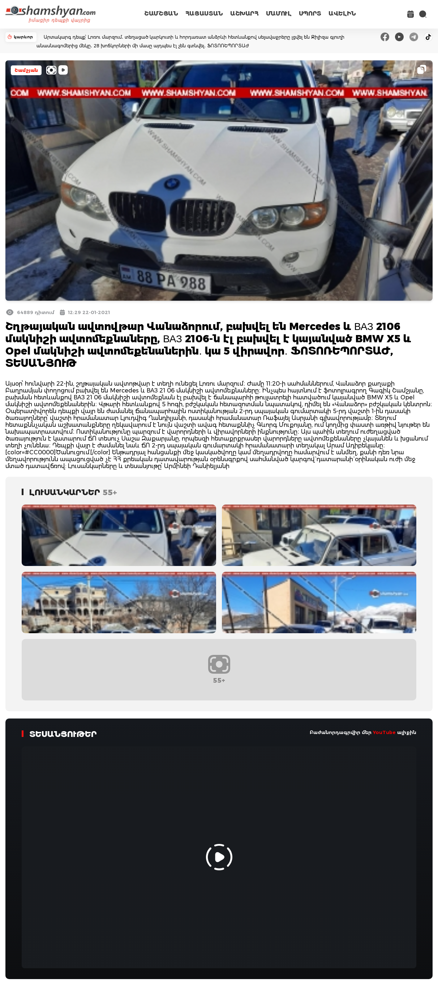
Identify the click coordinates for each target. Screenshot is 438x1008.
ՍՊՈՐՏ (310, 13)
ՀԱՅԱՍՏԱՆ (204, 13)
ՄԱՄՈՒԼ (279, 13)
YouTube (384, 732)
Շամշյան (26, 70)
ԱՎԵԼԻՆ (342, 13)
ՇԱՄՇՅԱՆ (161, 13)
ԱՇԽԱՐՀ (244, 13)
